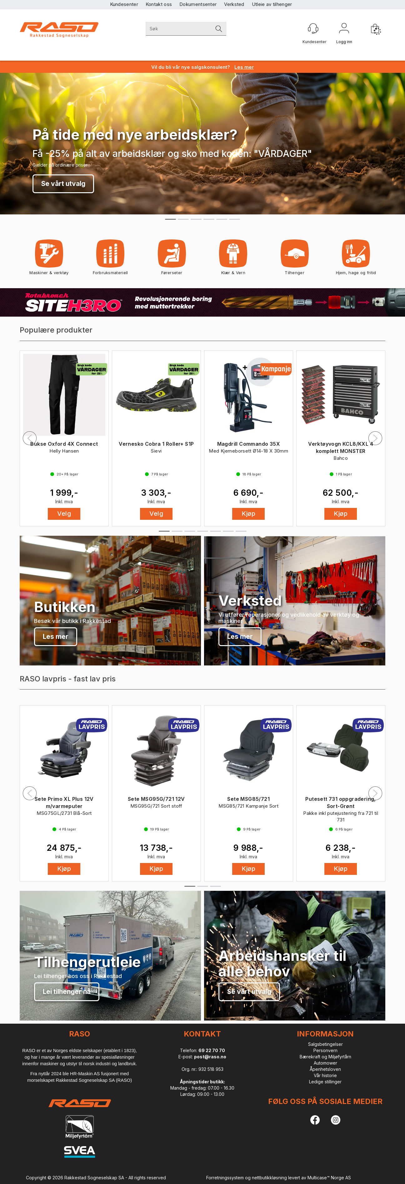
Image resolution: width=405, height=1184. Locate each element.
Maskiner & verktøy (48, 259)
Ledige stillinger (325, 1081)
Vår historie (325, 1075)
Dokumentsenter (198, 4)
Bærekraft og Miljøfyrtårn (325, 1056)
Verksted (234, 4)
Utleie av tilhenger (272, 4)
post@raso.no (210, 1056)
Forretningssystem (225, 1177)
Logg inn (344, 29)
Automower (325, 1063)
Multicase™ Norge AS (329, 1177)
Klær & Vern (233, 259)
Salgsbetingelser (325, 1044)
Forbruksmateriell (110, 259)
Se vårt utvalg (63, 184)
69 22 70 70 (211, 1050)
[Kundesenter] (313, 28)
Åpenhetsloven (325, 1069)
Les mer (55, 636)
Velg (64, 513)
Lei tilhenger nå (67, 992)
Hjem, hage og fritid (356, 259)
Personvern (325, 1050)
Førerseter (171, 259)
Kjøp (248, 513)
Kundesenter (124, 4)
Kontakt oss (159, 4)
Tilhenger (295, 259)
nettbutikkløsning (269, 1177)
